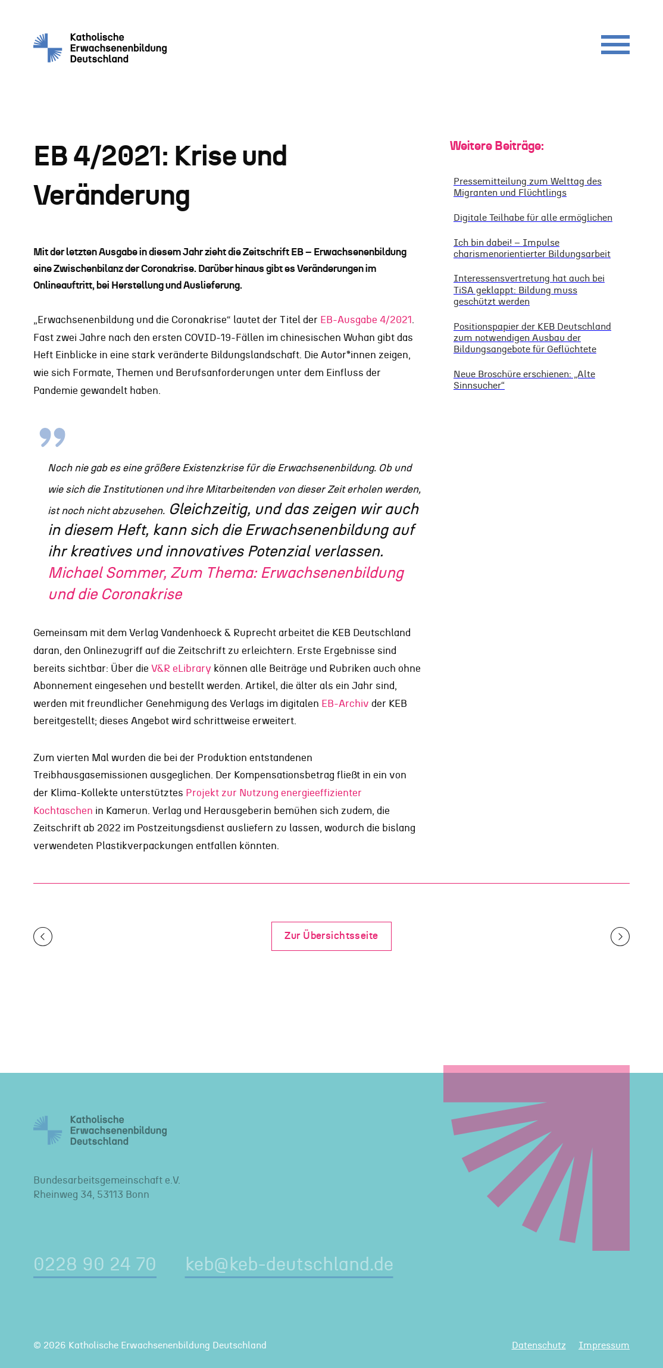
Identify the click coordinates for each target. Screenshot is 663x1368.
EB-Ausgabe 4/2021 (366, 320)
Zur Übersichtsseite (331, 936)
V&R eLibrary (181, 668)
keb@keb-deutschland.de (289, 1265)
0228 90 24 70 (95, 1265)
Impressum (604, 1345)
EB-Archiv (345, 704)
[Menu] (615, 47)
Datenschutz (539, 1345)
